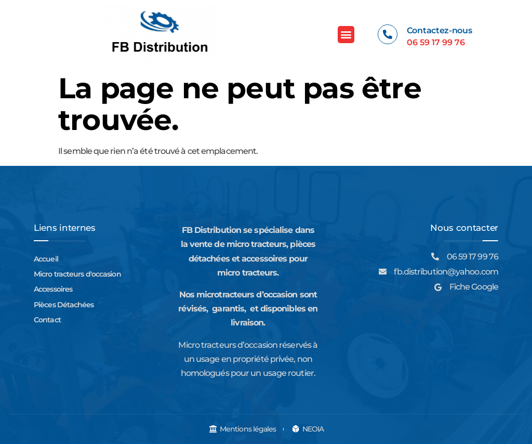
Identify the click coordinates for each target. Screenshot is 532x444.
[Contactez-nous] (387, 34)
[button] (346, 34)
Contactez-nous (439, 30)
